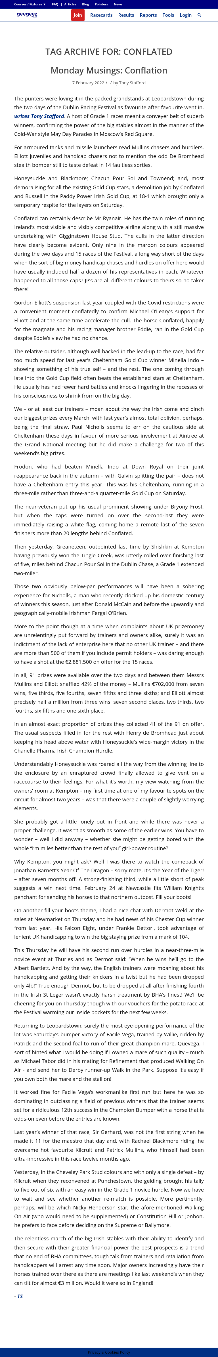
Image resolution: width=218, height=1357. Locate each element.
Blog (85, 4)
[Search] (199, 15)
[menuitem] (31, 4)
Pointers (101, 4)
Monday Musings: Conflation (109, 70)
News (118, 4)
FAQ (55, 4)
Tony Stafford (132, 82)
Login (186, 15)
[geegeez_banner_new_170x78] (28, 15)
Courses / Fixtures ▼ (30, 4)
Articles (70, 4)
